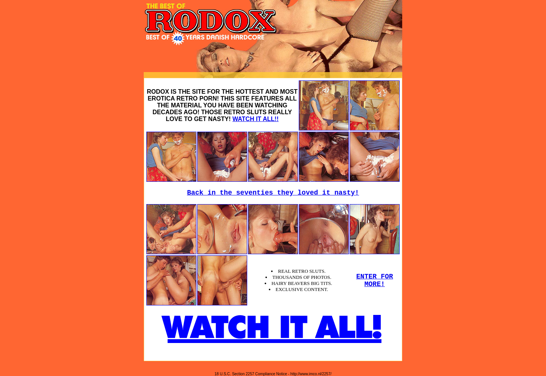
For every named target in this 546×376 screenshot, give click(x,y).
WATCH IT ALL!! (255, 119)
